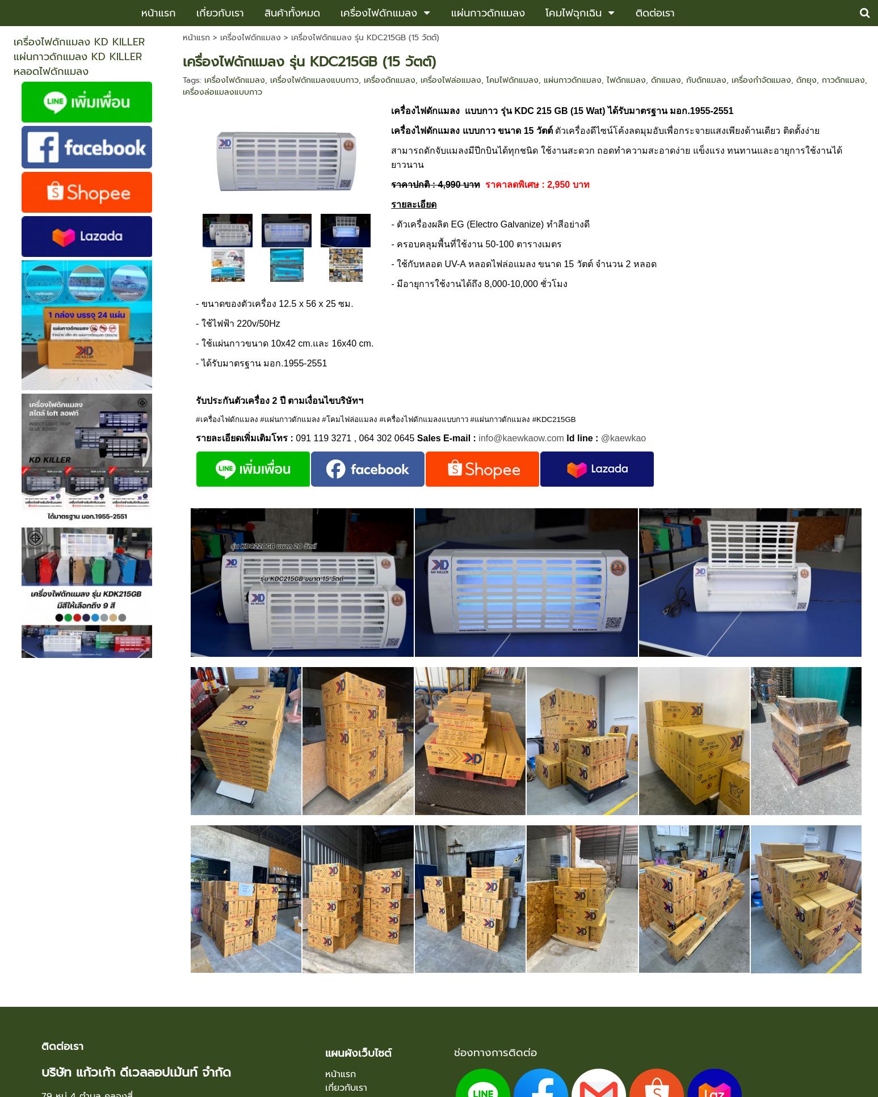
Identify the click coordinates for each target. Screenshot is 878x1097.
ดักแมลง (666, 80)
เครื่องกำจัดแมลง (761, 80)
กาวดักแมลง (843, 80)
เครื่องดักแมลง (389, 80)
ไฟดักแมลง (626, 80)
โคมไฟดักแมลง (512, 80)
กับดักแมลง (706, 80)
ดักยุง (806, 80)
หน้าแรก (196, 38)
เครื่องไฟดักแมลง (250, 38)
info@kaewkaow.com (521, 438)
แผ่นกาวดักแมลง (573, 80)
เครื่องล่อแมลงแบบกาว (222, 92)
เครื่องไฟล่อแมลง (451, 80)
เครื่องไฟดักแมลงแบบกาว (314, 80)
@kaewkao (623, 438)
